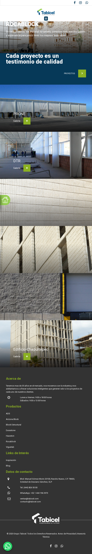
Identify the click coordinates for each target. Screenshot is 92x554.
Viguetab (10, 447)
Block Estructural (13, 425)
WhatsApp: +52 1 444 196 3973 (34, 493)
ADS (8, 413)
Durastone (10, 430)
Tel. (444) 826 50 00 (28, 487)
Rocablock (11, 441)
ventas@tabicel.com (29, 498)
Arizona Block (12, 419)
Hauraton (10, 436)
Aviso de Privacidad (67, 533)
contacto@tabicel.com (30, 501)
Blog (8, 465)
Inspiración (11, 460)
